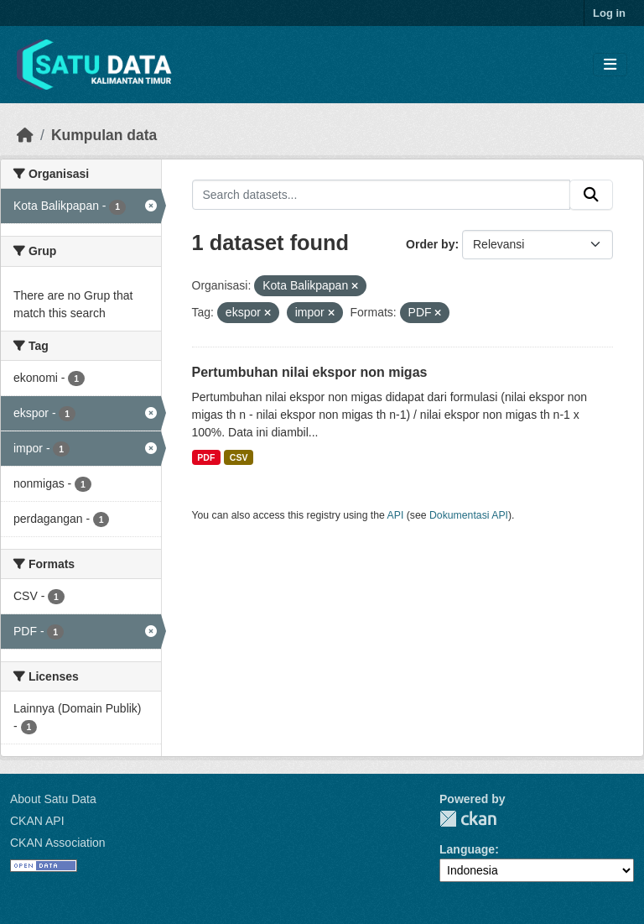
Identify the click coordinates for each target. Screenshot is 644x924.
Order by (430, 244)
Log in (609, 13)
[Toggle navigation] (610, 65)
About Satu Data (53, 799)
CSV (239, 457)
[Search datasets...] (381, 195)
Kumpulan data (104, 135)
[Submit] (591, 195)
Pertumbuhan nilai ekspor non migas (310, 372)
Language (467, 849)
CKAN (467, 818)
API (395, 515)
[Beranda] (25, 135)
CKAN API (37, 820)
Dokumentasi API (468, 515)
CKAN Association (58, 842)
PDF (206, 457)
